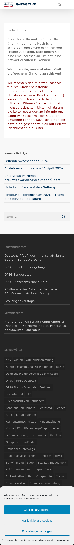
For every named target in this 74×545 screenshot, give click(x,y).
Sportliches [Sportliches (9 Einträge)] (44, 469)
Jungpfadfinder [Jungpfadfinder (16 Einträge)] (26, 415)
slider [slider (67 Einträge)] (31, 462)
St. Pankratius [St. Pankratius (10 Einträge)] (15, 476)
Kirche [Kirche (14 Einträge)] (10, 428)
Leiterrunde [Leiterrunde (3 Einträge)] (39, 435)
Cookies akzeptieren (37, 509)
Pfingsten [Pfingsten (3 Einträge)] (45, 456)
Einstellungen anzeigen (37, 531)
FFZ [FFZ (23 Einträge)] (28, 394)
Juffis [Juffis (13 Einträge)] (9, 415)
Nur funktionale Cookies (37, 520)
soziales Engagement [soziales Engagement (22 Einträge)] (52, 462)
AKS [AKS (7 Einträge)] (8, 360)
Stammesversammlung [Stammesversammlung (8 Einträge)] (45, 483)
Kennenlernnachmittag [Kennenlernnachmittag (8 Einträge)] (21, 421)
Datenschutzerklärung (41, 539)
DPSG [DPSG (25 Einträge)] (9, 380)
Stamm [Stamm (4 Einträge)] (60, 476)
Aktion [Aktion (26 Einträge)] (18, 360)
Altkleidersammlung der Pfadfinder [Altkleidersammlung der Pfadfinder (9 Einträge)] (29, 367)
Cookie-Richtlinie (15, 539)
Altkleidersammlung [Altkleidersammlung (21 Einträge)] (39, 360)
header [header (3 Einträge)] (60, 408)
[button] (67, 5)
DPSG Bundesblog (17, 274)
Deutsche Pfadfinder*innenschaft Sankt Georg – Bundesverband (34, 257)
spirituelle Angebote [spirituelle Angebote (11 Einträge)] (19, 469)
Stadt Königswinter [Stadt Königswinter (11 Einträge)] (40, 476)
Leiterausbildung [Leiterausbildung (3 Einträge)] (17, 435)
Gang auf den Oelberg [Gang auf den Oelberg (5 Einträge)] (20, 408)
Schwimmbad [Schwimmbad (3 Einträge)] (15, 462)
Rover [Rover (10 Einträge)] (58, 456)
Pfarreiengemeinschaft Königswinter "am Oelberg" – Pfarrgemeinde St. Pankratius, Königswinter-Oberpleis (35, 326)
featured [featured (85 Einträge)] (45, 387)
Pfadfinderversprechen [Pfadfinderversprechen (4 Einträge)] (21, 456)
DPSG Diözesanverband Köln (25, 282)
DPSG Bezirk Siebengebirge (25, 267)
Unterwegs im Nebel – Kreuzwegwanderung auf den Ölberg (32, 178)
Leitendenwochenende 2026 (26, 161)
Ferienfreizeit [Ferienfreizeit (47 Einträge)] (14, 394)
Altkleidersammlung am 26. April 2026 (33, 168)
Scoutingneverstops (19, 301)
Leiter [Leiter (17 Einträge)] (55, 428)
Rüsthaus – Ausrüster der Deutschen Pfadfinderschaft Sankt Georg (32, 291)
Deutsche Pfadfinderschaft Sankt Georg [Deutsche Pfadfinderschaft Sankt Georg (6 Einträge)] (32, 373)
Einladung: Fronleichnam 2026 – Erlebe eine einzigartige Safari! (34, 197)
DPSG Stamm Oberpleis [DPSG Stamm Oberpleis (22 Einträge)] (21, 387)
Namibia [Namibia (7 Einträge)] (55, 435)
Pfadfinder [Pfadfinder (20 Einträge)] (29, 442)
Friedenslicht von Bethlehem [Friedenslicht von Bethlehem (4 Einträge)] (25, 401)
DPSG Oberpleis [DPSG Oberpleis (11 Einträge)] (26, 380)
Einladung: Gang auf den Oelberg (29, 187)
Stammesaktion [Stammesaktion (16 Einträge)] (16, 483)
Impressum (62, 539)
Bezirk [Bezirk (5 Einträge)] (60, 367)
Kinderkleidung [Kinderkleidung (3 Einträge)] (50, 421)
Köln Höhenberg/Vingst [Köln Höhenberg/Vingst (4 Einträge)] (33, 428)
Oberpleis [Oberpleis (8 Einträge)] (12, 442)
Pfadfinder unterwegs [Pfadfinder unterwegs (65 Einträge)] (20, 449)
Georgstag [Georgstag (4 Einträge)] (45, 408)
